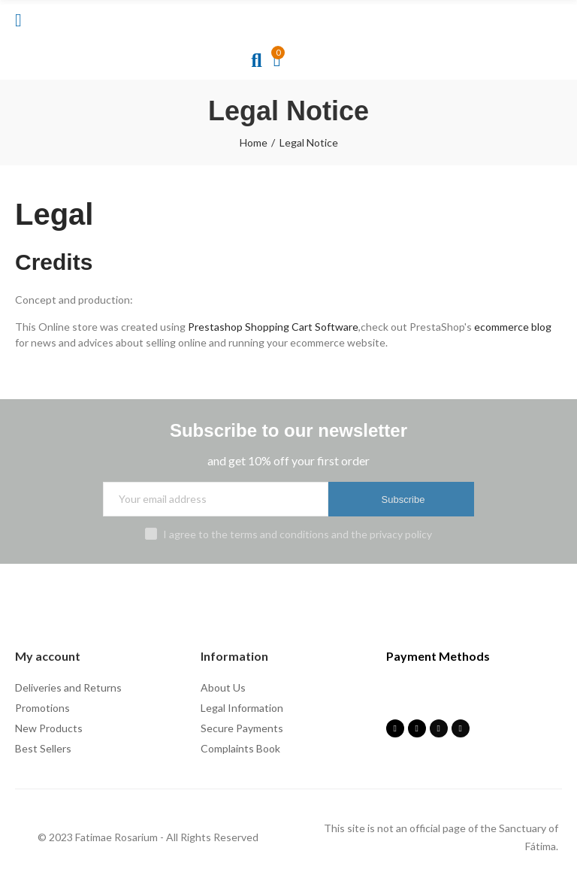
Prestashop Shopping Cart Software (273, 326)
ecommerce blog (512, 326)
